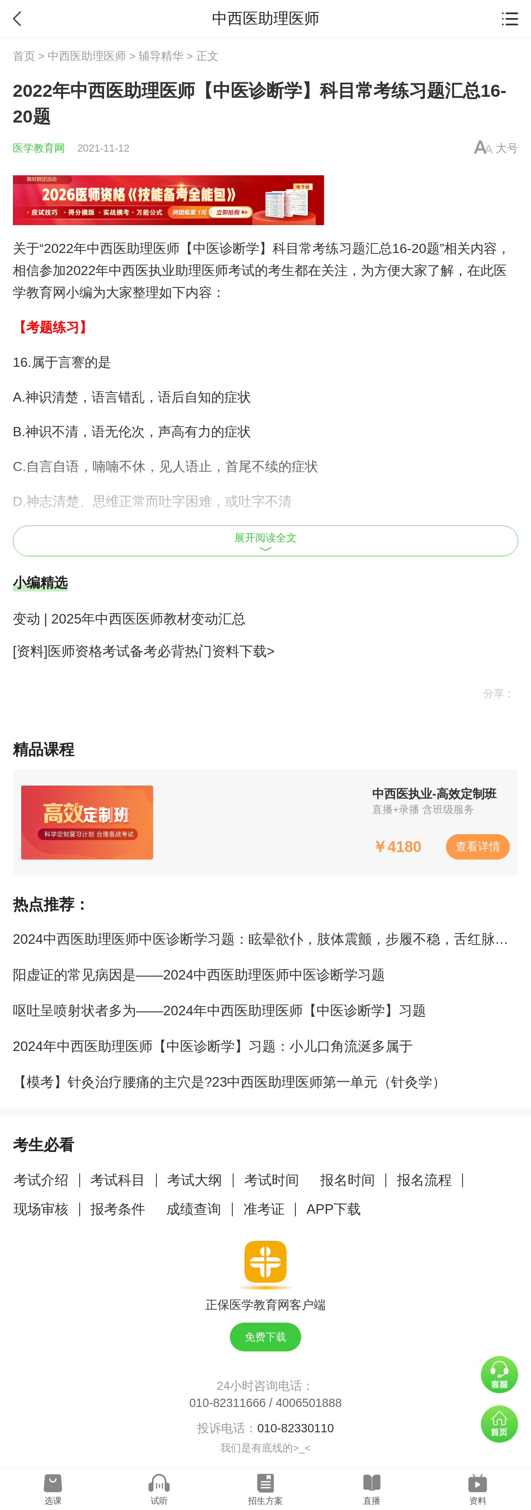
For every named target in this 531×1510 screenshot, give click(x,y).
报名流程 (424, 1180)
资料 (478, 1500)
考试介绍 (41, 1180)
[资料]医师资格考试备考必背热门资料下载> (144, 651)
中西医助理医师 (87, 56)
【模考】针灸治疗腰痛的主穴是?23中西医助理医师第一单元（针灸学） (229, 1082)
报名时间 (347, 1180)
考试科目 (117, 1180)
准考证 (264, 1209)
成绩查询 (193, 1209)
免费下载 (265, 1337)
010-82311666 (227, 1402)
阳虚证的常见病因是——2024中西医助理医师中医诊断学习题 (199, 974)
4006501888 (309, 1402)
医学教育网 (39, 148)
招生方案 (265, 1500)
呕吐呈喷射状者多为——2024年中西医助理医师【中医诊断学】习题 (219, 1010)
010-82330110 (295, 1428)
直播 (371, 1500)
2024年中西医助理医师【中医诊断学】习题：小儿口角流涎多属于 (213, 1046)
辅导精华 (161, 56)
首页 (24, 56)
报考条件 (117, 1209)
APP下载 (334, 1209)
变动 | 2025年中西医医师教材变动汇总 (129, 618)
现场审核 (41, 1209)
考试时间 (271, 1180)
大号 (507, 148)
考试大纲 (194, 1180)
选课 (53, 1500)
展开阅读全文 (265, 541)
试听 (159, 1500)
